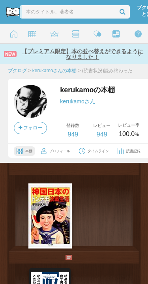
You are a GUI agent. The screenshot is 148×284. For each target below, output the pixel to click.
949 (72, 134)
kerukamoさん (77, 101)
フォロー (30, 128)
